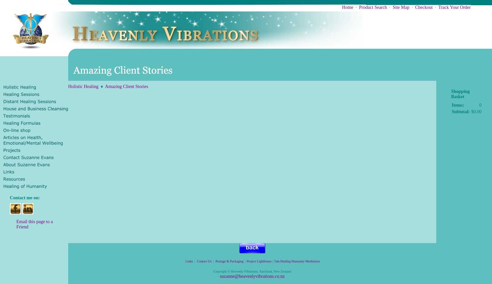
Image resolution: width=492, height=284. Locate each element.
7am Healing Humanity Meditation (297, 261)
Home (347, 7)
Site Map (401, 7)
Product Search (373, 7)
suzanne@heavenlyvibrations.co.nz (252, 276)
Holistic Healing (83, 86)
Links (189, 261)
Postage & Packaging (230, 261)
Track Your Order (454, 7)
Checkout (424, 7)
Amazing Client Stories (126, 86)
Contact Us (204, 261)
